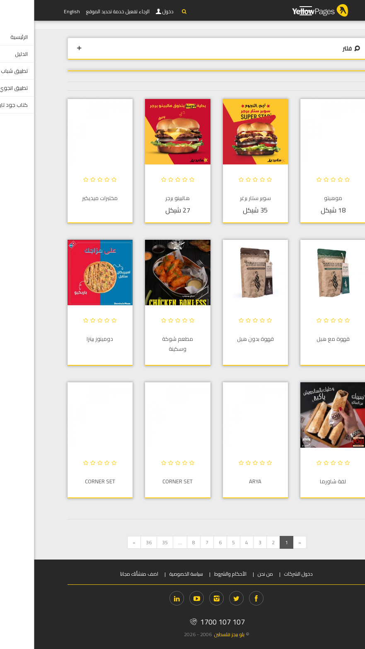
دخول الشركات (264, 574)
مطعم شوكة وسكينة (143, 344)
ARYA (221, 481)
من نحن (231, 574)
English (38, 11)
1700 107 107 (182, 622)
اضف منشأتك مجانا (105, 574)
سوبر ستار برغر (221, 198)
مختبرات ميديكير (66, 198)
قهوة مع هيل (299, 339)
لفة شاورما (299, 481)
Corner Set (143, 481)
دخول (134, 11)
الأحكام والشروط (196, 574)
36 (115, 542)
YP (294, 10)
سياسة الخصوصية (152, 574)
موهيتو (299, 198)
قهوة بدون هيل (221, 339)
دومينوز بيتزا (66, 339)
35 (131, 542)
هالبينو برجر (143, 198)
